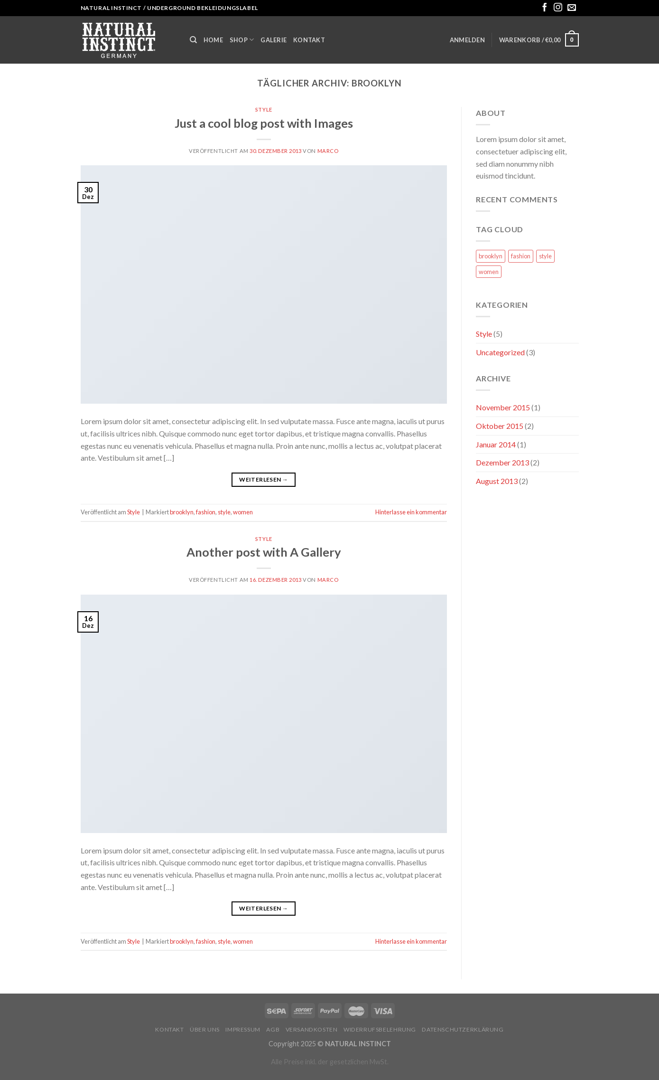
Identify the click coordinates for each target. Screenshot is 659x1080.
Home (213, 40)
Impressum (242, 1029)
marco (328, 151)
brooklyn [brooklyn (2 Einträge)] (490, 256)
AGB (272, 1029)
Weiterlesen (263, 479)
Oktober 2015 (499, 425)
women (243, 512)
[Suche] (193, 40)
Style (263, 109)
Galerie (273, 40)
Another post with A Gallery (263, 552)
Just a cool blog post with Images (264, 123)
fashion (205, 512)
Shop (242, 39)
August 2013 (497, 480)
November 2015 (503, 407)
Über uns (205, 1029)
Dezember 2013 (502, 462)
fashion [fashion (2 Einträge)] (520, 256)
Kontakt (309, 40)
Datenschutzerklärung (462, 1029)
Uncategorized (500, 352)
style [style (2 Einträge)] (545, 256)
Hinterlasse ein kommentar (411, 512)
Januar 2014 (496, 444)
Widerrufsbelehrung (379, 1029)
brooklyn (182, 512)
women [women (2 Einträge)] (489, 271)
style (224, 512)
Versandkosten (312, 1029)
